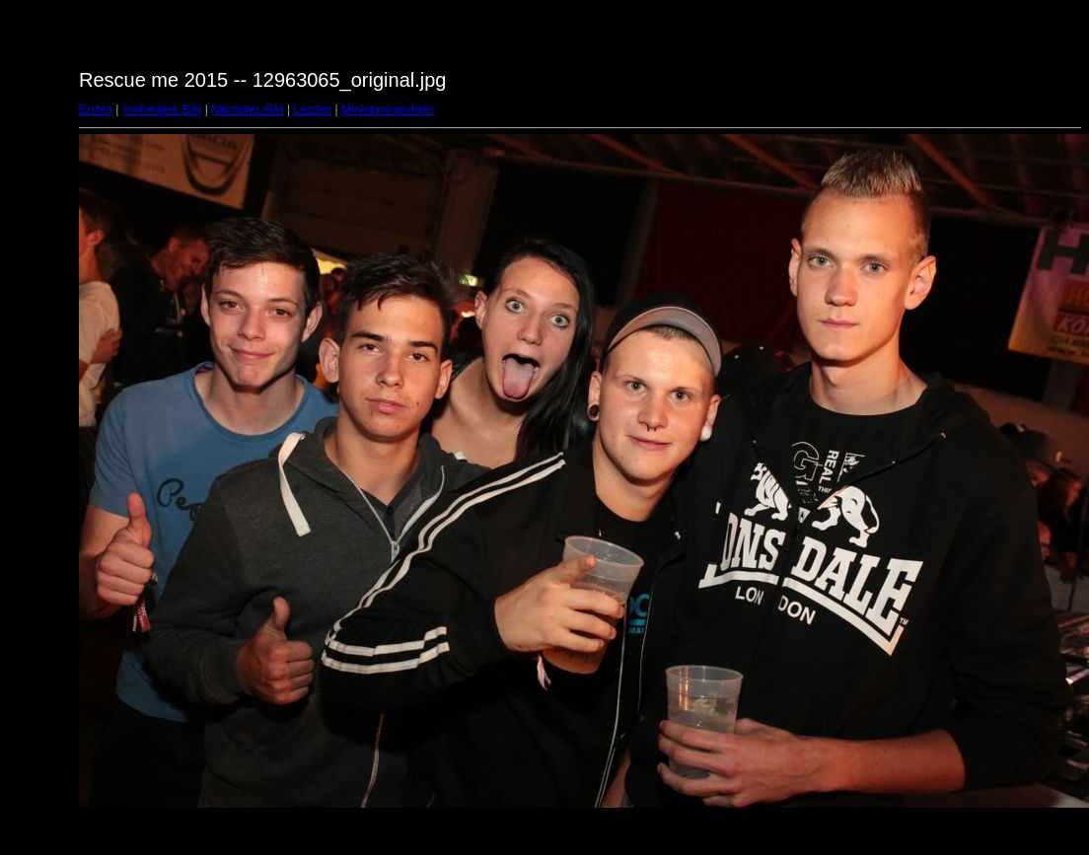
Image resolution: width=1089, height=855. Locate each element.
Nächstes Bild (247, 109)
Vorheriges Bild (162, 109)
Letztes (313, 109)
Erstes (95, 109)
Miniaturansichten (387, 109)
